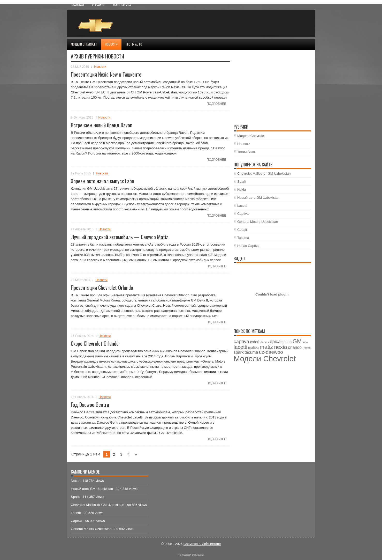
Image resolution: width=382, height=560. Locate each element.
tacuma (251, 352)
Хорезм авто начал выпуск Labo (102, 181)
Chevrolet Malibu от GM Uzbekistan (264, 173)
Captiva (243, 214)
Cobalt (242, 230)
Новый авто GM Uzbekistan (258, 198)
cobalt (255, 342)
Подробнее (216, 104)
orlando (295, 347)
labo (305, 342)
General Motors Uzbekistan (257, 222)
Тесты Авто (133, 44)
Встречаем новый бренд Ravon (101, 125)
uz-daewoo (271, 352)
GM (297, 341)
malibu (253, 348)
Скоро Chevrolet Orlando (95, 343)
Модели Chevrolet (84, 44)
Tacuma (243, 238)
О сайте (98, 5)
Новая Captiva (248, 246)
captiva (241, 341)
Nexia (241, 189)
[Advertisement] (250, 23)
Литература (122, 5)
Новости (111, 44)
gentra (286, 342)
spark (239, 352)
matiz (266, 347)
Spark (241, 181)
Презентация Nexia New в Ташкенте (106, 74)
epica (275, 341)
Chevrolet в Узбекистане (202, 544)
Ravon (307, 347)
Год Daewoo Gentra (90, 404)
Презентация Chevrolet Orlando (102, 287)
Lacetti (242, 206)
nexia (280, 347)
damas (265, 342)
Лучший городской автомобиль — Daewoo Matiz (119, 237)
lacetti (240, 347)
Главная (77, 5)
